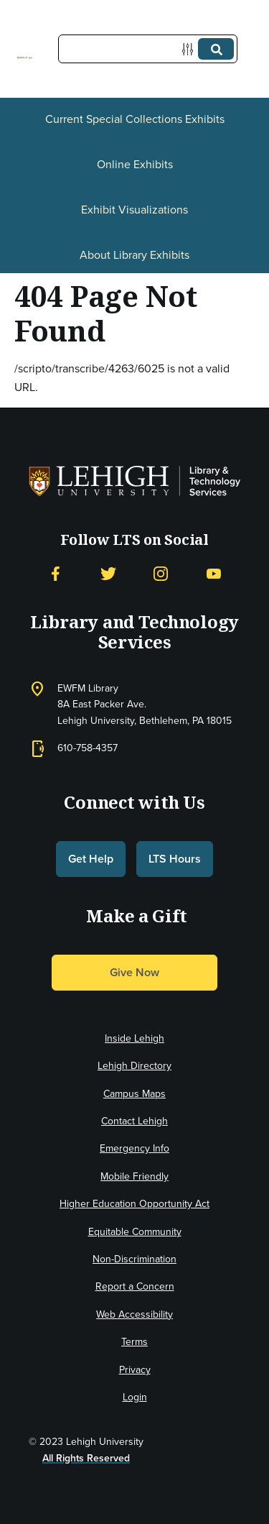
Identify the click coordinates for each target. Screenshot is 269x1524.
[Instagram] (160, 574)
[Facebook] (55, 574)
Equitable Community (134, 1231)
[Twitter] (108, 574)
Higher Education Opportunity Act (134, 1203)
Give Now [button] (134, 972)
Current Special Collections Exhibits (135, 119)
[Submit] (216, 49)
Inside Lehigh (134, 1038)
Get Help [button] (90, 858)
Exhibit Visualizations (134, 209)
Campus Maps (134, 1093)
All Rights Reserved (86, 1458)
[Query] (147, 49)
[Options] (190, 49)
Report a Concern (134, 1286)
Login (135, 1397)
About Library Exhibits (134, 255)
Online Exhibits (135, 164)
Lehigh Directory (134, 1065)
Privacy (135, 1369)
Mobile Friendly (134, 1176)
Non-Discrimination (134, 1259)
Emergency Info (134, 1148)
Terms (134, 1341)
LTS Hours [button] (174, 858)
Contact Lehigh (134, 1121)
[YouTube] (213, 574)
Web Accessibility (134, 1314)
